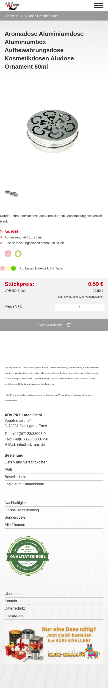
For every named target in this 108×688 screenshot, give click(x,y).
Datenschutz (15, 608)
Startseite (11, 16)
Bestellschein (15, 477)
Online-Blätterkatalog (22, 510)
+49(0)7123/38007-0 (29, 434)
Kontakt (11, 601)
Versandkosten (94, 296)
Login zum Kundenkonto (24, 484)
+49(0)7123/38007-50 (30, 439)
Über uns (12, 594)
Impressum (14, 616)
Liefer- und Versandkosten (26, 462)
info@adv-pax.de (31, 445)
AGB (8, 469)
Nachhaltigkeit (16, 503)
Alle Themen (15, 525)
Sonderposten (16, 517)
